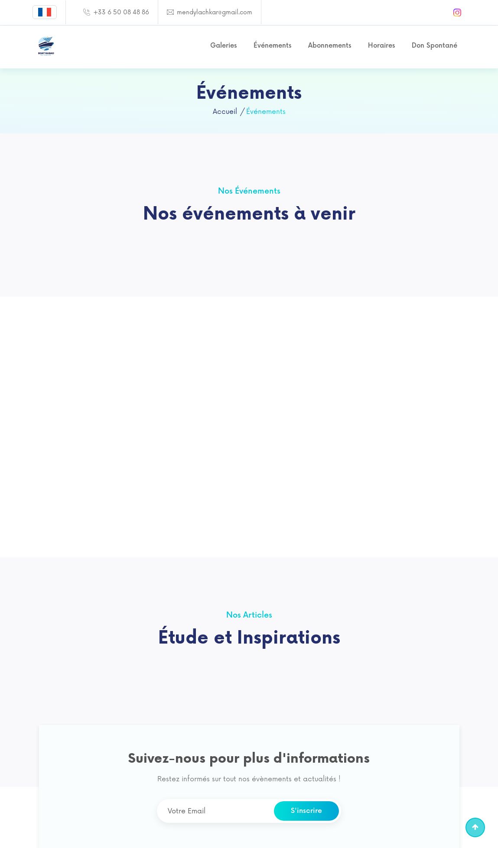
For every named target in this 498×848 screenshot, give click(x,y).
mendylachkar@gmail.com (213, 12)
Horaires (381, 46)
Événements (272, 46)
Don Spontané (434, 46)
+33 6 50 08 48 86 (120, 12)
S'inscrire (306, 811)
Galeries (223, 46)
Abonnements (329, 46)
